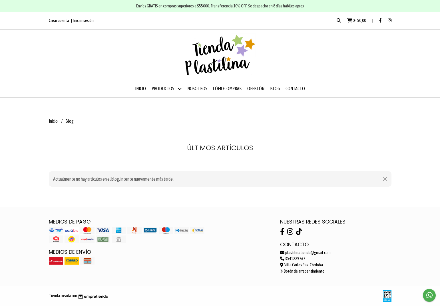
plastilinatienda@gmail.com (305, 252)
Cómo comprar (227, 88)
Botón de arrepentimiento (302, 271)
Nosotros (197, 88)
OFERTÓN (255, 88)
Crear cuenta (59, 20)
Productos (167, 88)
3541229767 (292, 258)
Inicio (140, 88)
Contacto (295, 88)
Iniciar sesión (83, 20)
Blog (275, 88)
